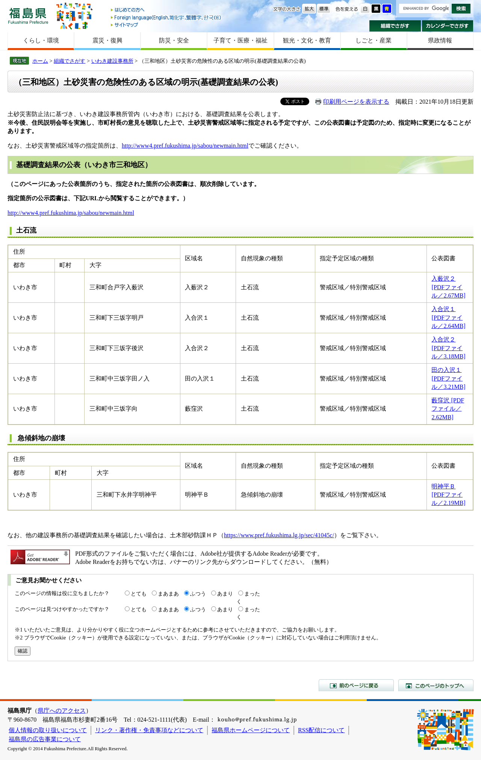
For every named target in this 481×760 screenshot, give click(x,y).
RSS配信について (321, 730)
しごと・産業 (373, 40)
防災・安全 (174, 40)
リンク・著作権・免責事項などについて (149, 730)
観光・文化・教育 (307, 40)
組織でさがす (395, 26)
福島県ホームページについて (251, 730)
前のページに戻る (356, 685)
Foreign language (166, 17)
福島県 (28, 15)
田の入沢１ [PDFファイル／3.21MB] (448, 378)
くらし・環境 (41, 40)
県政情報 (440, 40)
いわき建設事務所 (112, 61)
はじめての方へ (166, 10)
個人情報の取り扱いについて (48, 730)
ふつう (198, 594)
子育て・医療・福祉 (240, 40)
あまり (225, 594)
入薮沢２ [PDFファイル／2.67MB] (448, 287)
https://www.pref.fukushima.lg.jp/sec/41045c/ (279, 535)
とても (139, 594)
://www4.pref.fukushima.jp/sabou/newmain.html (75, 213)
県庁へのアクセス (62, 710)
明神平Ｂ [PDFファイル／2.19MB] (448, 494)
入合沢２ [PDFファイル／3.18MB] (448, 348)
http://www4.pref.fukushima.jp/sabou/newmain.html (185, 145)
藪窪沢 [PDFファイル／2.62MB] (447, 408)
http (12, 213)
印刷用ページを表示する (356, 101)
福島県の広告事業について (45, 739)
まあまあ (168, 594)
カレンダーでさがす (447, 26)
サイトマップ (166, 24)
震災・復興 (107, 40)
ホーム (40, 61)
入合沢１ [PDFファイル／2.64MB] (448, 317)
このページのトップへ (435, 685)
